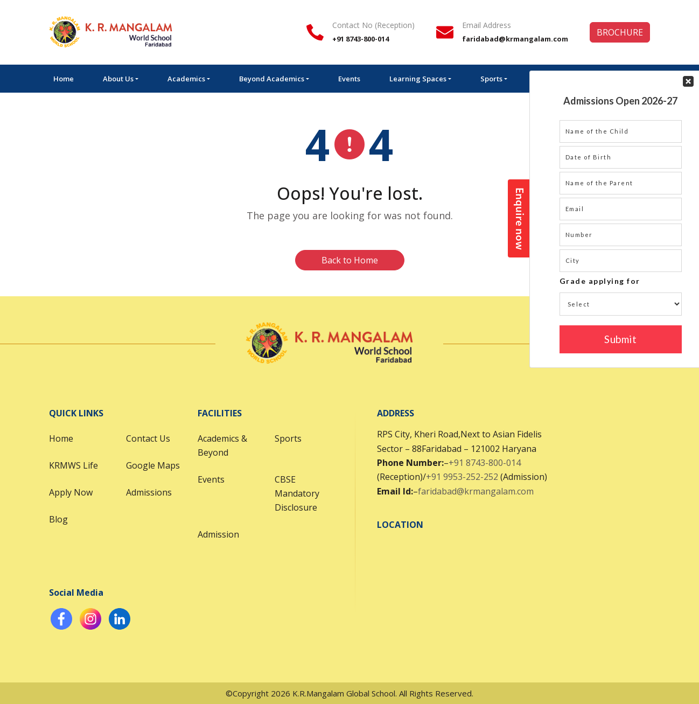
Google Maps (153, 465)
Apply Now (71, 492)
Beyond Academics (271, 78)
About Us (118, 78)
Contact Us (148, 438)
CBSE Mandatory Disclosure (297, 493)
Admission (218, 534)
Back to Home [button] (349, 260)
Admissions (149, 492)
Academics (186, 78)
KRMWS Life (73, 465)
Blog (58, 519)
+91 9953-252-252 (462, 477)
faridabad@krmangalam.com (476, 491)
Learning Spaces (417, 78)
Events (349, 78)
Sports (491, 78)
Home (63, 78)
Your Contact (620, 194)
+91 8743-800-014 (485, 463)
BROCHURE (620, 32)
